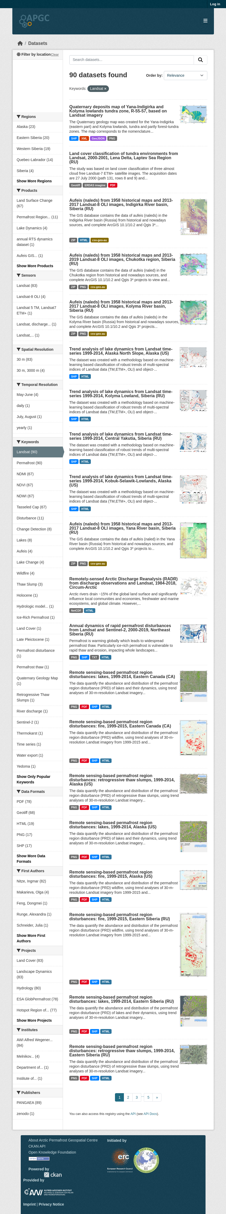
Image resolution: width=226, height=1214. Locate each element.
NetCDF (76, 610)
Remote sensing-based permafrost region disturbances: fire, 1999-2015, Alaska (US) (111, 874)
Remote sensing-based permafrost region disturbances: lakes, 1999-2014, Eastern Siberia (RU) (121, 999)
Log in (215, 4)
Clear (55, 54)
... (142, 1095)
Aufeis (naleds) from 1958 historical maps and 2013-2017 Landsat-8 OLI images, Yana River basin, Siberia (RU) (122, 528)
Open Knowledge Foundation (52, 1152)
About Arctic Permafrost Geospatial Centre (63, 1140)
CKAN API (37, 1146)
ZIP (73, 240)
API (133, 1114)
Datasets (37, 43)
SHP (74, 138)
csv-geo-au (99, 240)
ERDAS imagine (95, 185)
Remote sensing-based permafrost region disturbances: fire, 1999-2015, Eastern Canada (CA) (120, 724)
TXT (94, 657)
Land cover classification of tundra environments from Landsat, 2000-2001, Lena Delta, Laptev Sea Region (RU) (123, 157)
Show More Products (35, 266)
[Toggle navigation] (205, 21)
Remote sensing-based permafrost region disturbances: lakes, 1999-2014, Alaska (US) (112, 824)
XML (84, 138)
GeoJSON (98, 138)
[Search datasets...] (131, 60)
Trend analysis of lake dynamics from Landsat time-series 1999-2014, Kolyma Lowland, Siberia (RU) (120, 393)
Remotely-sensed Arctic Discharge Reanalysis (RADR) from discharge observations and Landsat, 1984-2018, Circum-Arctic (123, 583)
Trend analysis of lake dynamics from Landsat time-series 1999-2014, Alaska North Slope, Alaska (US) (120, 351)
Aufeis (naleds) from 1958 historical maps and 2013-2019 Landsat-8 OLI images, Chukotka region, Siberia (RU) (122, 259)
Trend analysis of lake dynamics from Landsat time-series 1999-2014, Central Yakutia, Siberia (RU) (120, 436)
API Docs (150, 1114)
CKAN (53, 1174)
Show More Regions (34, 181)
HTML (84, 240)
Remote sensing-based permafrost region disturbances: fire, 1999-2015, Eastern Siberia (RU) (119, 916)
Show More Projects (34, 1020)
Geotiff (75, 185)
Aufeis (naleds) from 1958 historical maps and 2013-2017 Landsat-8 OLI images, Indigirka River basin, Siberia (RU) (121, 204)
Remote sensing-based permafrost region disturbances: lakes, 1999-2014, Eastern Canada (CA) (122, 674)
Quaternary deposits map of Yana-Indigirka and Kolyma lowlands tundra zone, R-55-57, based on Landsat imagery (118, 111)
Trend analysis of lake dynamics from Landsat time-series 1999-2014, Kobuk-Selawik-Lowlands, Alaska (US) (120, 480)
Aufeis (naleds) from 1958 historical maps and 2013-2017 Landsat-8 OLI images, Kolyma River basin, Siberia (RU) (121, 306)
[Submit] (200, 60)
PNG (112, 138)
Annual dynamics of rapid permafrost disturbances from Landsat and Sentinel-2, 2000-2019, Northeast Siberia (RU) (120, 629)
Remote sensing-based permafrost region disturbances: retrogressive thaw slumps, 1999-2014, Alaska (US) (122, 779)
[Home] (20, 43)
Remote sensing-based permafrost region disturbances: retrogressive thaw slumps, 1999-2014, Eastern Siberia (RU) (122, 1050)
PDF (112, 185)
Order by (153, 75)
